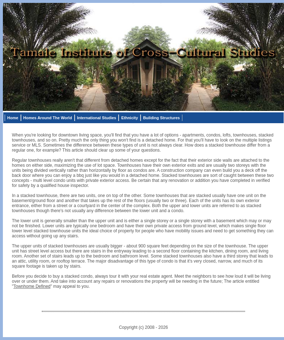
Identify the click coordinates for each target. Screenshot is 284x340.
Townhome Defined (31, 286)
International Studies (96, 118)
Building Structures (161, 118)
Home (12, 118)
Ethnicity (129, 118)
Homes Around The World (47, 118)
